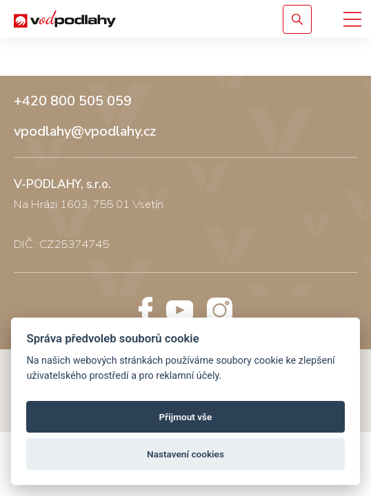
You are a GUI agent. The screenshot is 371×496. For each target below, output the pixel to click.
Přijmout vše (185, 416)
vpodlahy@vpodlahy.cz (85, 131)
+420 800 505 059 (73, 101)
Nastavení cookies (185, 453)
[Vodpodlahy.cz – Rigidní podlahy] (133, 19)
